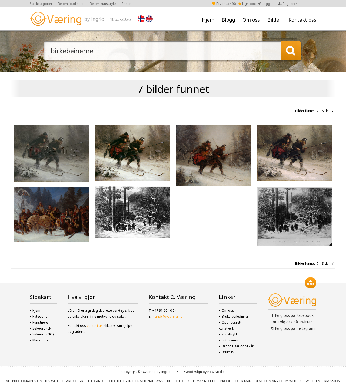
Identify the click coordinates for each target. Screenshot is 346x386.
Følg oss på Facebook (293, 315)
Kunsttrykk (230, 334)
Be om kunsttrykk (103, 3)
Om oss (251, 19)
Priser (126, 3)
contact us (95, 325)
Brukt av (228, 352)
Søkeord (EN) (42, 328)
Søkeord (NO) (43, 334)
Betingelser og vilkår (238, 346)
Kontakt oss (302, 19)
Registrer (287, 3)
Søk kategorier (41, 3)
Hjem (208, 19)
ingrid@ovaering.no (167, 316)
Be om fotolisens (71, 3)
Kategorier (40, 316)
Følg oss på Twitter (292, 321)
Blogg (228, 19)
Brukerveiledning (235, 316)
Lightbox (247, 3)
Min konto (40, 340)
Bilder (274, 19)
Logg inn (266, 3)
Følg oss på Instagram (293, 328)
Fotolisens (230, 340)
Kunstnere (40, 322)
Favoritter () (224, 3)
